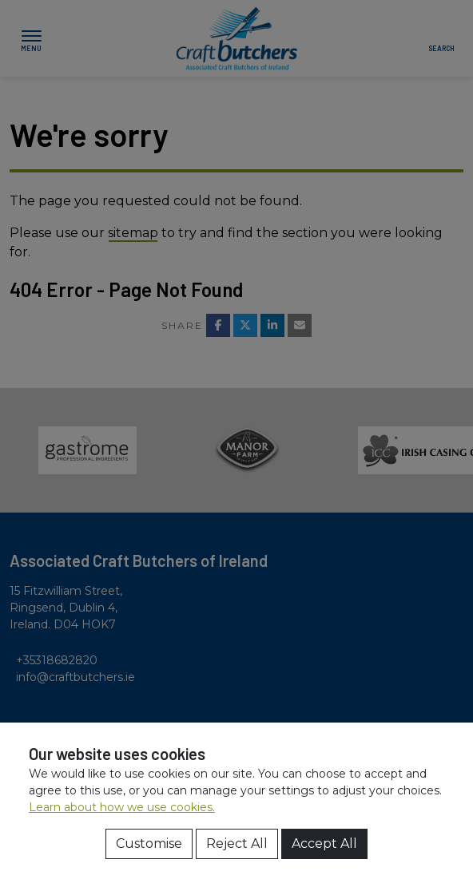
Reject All (237, 843)
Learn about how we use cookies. (122, 807)
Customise (149, 843)
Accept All (324, 843)
